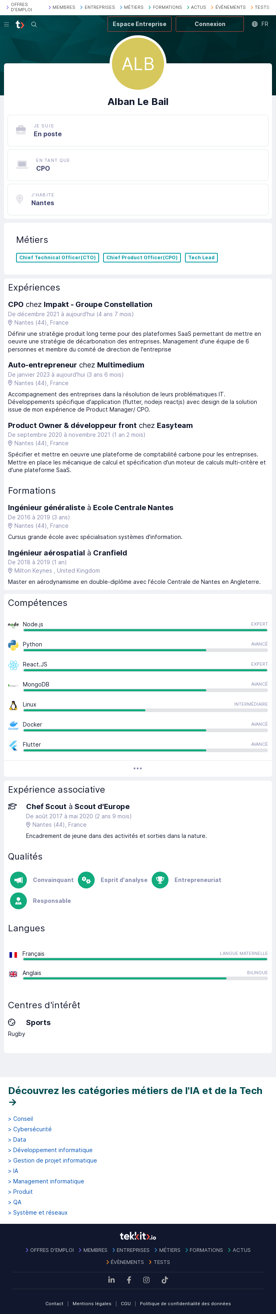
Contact (54, 1303)
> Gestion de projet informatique (52, 1160)
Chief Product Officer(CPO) (142, 257)
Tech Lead (201, 257)
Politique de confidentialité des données (185, 1303)
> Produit (20, 1192)
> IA (13, 1171)
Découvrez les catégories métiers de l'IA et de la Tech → (135, 1096)
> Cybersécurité (30, 1129)
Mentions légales (92, 1303)
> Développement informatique (50, 1150)
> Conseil (20, 1119)
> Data (17, 1139)
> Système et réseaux (38, 1212)
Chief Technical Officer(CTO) (57, 257)
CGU (126, 1303)
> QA (14, 1202)
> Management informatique (46, 1181)
